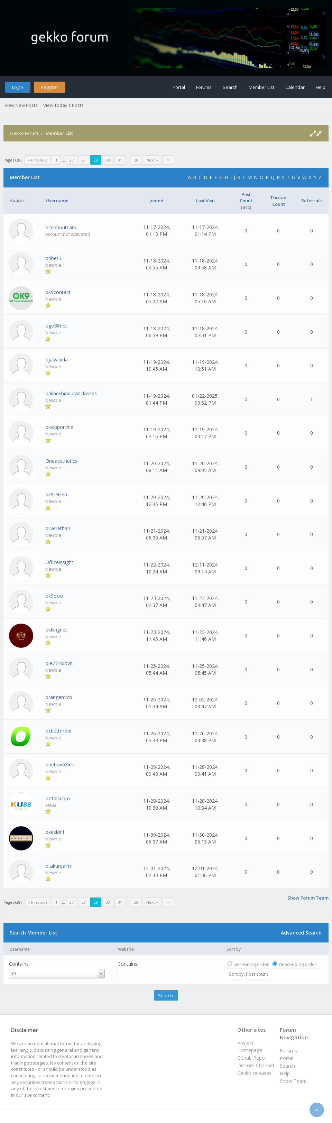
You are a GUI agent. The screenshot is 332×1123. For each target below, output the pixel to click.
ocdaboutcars (60, 227)
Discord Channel (255, 1065)
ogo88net (56, 325)
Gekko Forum (24, 133)
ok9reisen (56, 494)
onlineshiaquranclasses (71, 393)
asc (246, 207)
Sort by (234, 949)
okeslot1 (55, 832)
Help (320, 87)
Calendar (295, 87)
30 (108, 160)
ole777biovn (59, 663)
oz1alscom (57, 798)
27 (72, 160)
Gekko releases (254, 1073)
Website (126, 949)
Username (20, 949)
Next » (152, 160)
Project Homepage (249, 1046)
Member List (261, 87)
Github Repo (251, 1058)
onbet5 (53, 258)
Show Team (293, 1081)
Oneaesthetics (61, 461)
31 (120, 160)
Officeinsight (59, 562)
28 (84, 160)
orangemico (58, 697)
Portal (179, 87)
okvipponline (59, 427)
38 (136, 160)
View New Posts (21, 105)
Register (49, 87)
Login (17, 87)
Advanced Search (301, 932)
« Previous (37, 160)
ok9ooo (54, 595)
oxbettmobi (58, 730)
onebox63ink (59, 764)
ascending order (251, 964)
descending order (297, 964)
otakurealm (58, 866)
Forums (204, 87)
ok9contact (58, 292)
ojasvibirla (56, 359)
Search (230, 87)
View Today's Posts (63, 105)
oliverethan (57, 528)
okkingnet (56, 629)
